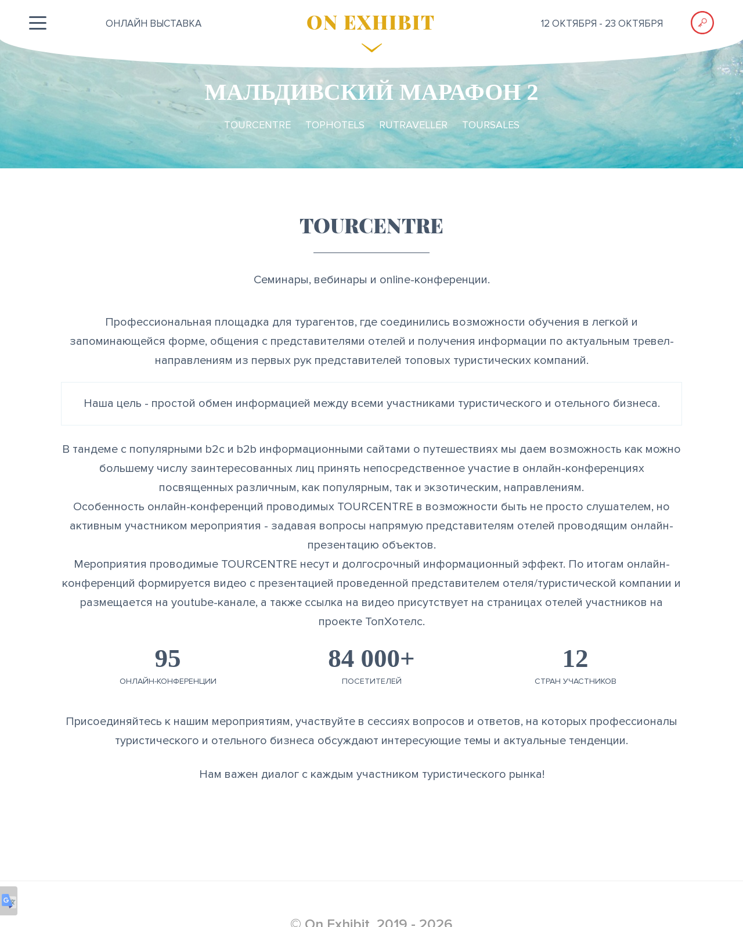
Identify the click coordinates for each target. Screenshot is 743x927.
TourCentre (257, 124)
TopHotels (335, 124)
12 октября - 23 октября (602, 23)
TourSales (491, 124)
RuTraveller (413, 124)
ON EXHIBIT (370, 21)
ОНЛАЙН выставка (153, 23)
